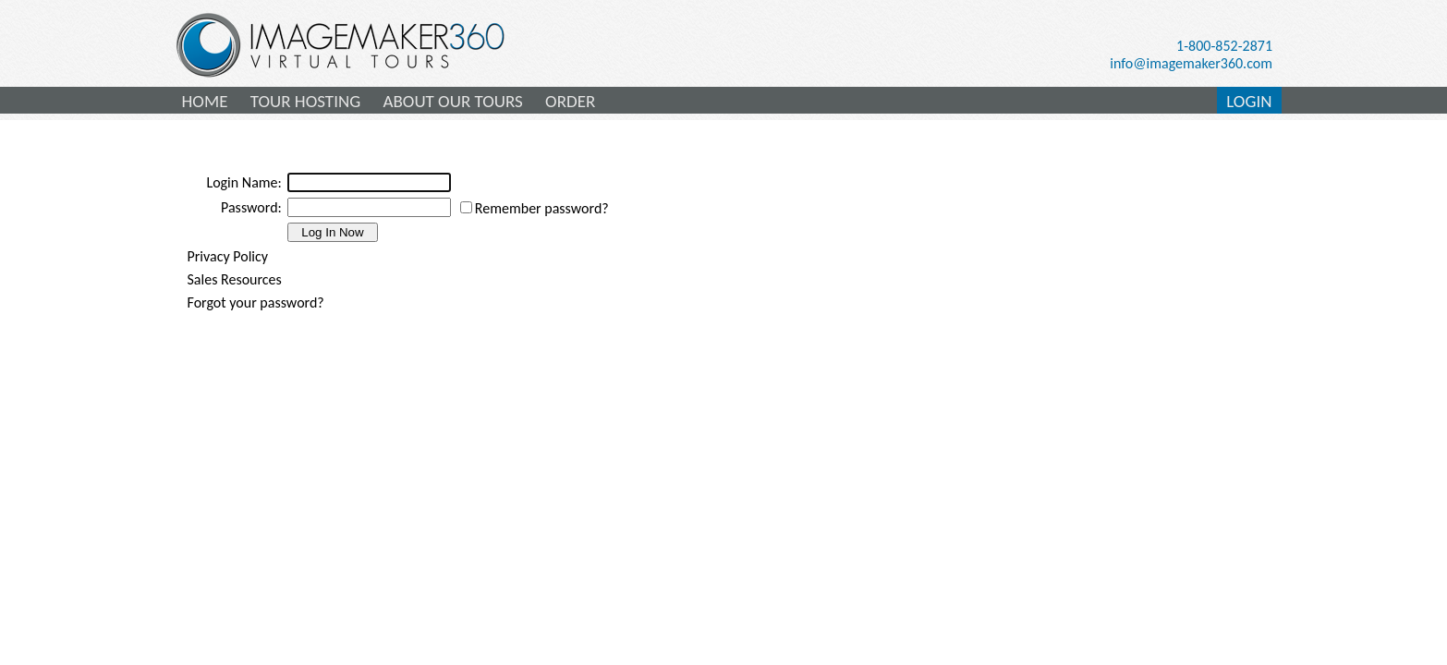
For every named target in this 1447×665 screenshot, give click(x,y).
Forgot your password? (256, 302)
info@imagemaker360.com (1191, 63)
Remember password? (542, 208)
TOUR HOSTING (305, 101)
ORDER (570, 101)
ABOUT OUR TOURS (452, 101)
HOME (205, 101)
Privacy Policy (228, 256)
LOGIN (1248, 101)
